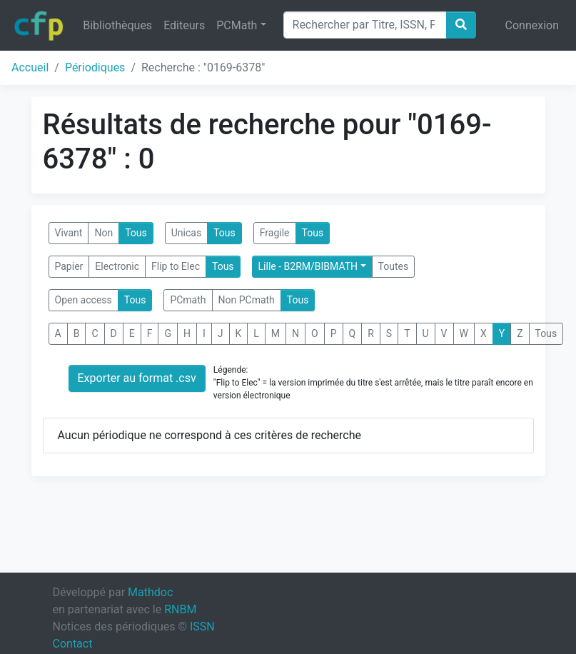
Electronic (117, 266)
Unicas (186, 232)
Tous (136, 232)
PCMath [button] (236, 25)
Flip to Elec (175, 266)
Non (103, 232)
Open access (83, 300)
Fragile (275, 232)
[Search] (365, 25)
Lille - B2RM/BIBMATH (308, 266)
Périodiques (95, 67)
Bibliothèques (117, 25)
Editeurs (184, 25)
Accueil (30, 67)
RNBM (180, 609)
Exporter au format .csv (137, 378)
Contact (73, 643)
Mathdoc (150, 592)
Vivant (69, 232)
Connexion (532, 25)
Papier (69, 266)
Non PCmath (246, 300)
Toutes (393, 266)
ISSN (202, 626)
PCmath (188, 300)
